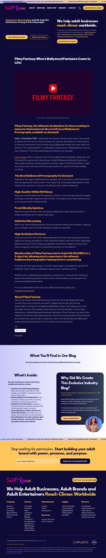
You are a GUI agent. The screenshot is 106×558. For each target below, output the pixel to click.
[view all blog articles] (16, 37)
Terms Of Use (21, 544)
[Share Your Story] (39, 37)
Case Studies (18, 335)
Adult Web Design (78, 34)
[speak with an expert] (67, 41)
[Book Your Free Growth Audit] (75, 461)
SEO (71, 37)
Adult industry (20, 330)
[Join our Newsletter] (71, 418)
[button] (41, 8)
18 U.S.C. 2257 (10, 544)
